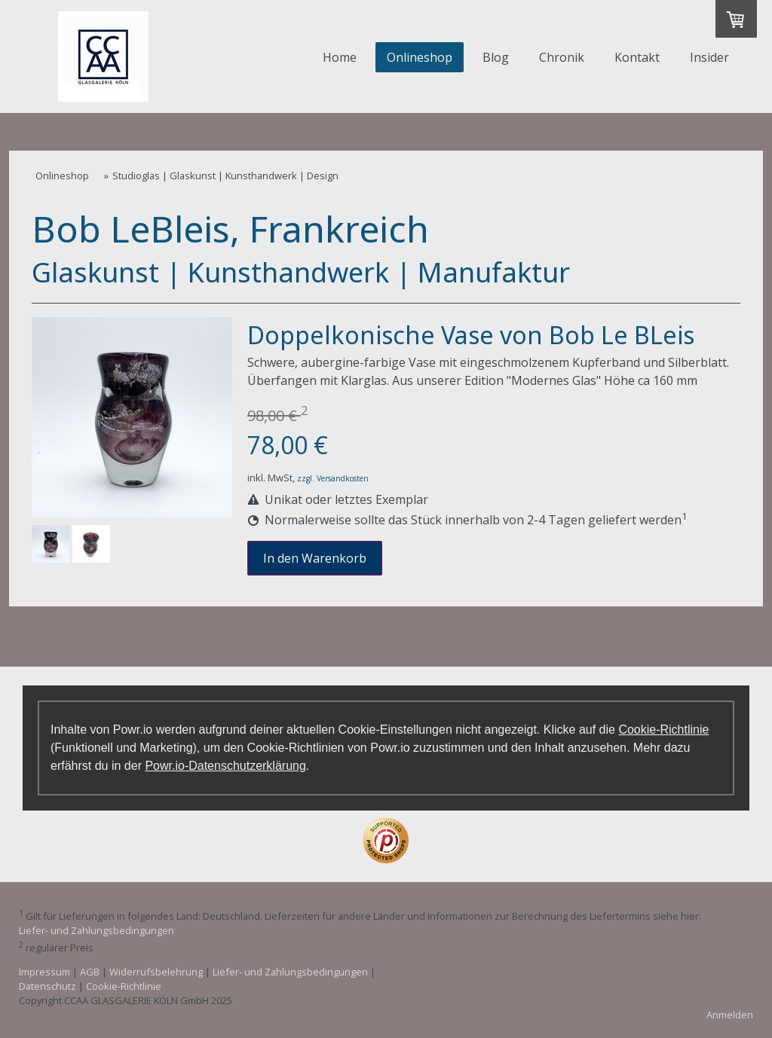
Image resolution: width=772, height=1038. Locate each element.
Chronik (561, 57)
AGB (90, 971)
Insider (709, 57)
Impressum (44, 971)
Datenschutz (47, 986)
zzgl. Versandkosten (333, 478)
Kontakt (637, 57)
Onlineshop (419, 57)
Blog (495, 57)
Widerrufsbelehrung (156, 971)
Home (340, 57)
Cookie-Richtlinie (663, 729)
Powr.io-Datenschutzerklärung (225, 765)
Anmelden (729, 1014)
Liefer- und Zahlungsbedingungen (96, 930)
